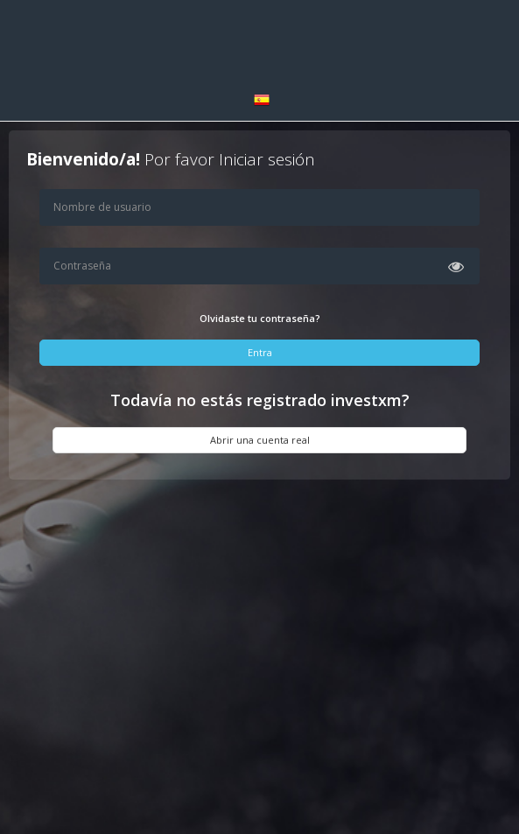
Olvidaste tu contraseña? (260, 318)
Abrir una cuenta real (260, 439)
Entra (260, 352)
